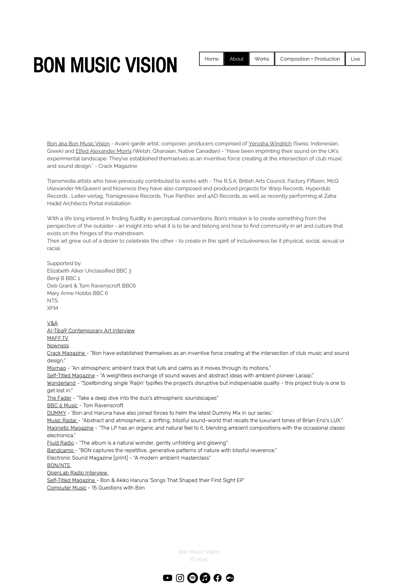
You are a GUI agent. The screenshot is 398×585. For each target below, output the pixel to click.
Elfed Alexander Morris (104, 151)
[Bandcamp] (230, 578)
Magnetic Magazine (70, 428)
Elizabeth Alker (65, 271)
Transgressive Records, (133, 196)
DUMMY (56, 413)
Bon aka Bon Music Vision (78, 143)
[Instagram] (180, 578)
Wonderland (61, 383)
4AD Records (224, 196)
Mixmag (56, 368)
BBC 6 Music (62, 405)
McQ (332, 181)
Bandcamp (61, 450)
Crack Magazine (66, 353)
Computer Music (66, 488)
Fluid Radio (60, 443)
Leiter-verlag (87, 196)
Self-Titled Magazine (71, 375)
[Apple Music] (205, 578)
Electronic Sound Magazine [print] (87, 458)
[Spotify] (192, 578)
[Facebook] (217, 578)
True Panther (178, 196)
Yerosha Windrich (270, 143)
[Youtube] (167, 578)
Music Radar (62, 420)
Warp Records (285, 188)
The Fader (59, 398)
